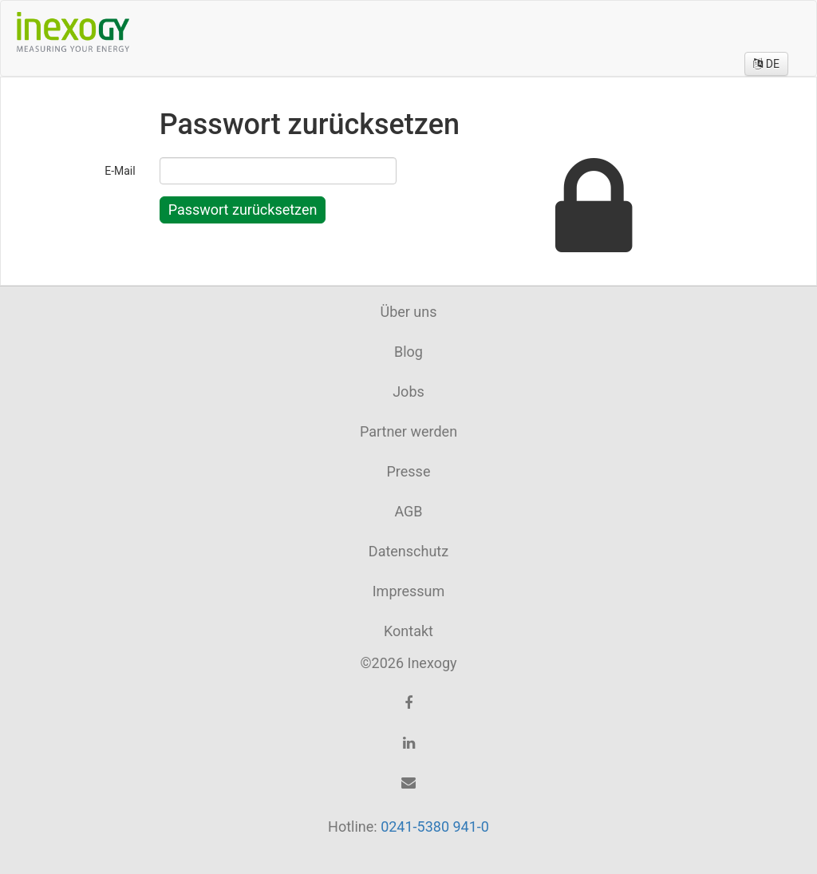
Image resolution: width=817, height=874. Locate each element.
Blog (408, 351)
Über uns (408, 311)
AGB (408, 511)
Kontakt (408, 631)
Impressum (409, 591)
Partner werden (408, 431)
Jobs (408, 391)
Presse (409, 471)
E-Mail (120, 170)
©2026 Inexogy (408, 663)
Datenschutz (408, 551)
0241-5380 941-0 (435, 826)
